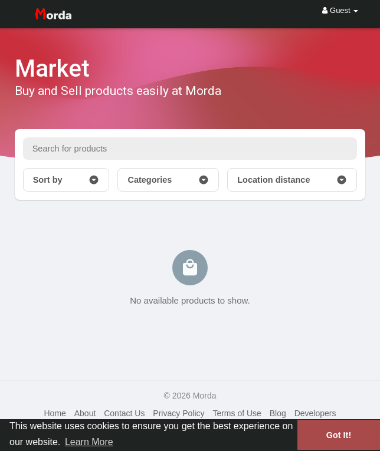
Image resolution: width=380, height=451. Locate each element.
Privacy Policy (178, 413)
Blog (278, 413)
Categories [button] (168, 180)
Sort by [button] (66, 180)
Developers (315, 413)
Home (54, 413)
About (85, 413)
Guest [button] (340, 10)
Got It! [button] (338, 435)
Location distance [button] (292, 180)
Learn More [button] (89, 442)
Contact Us (124, 413)
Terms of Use (236, 413)
